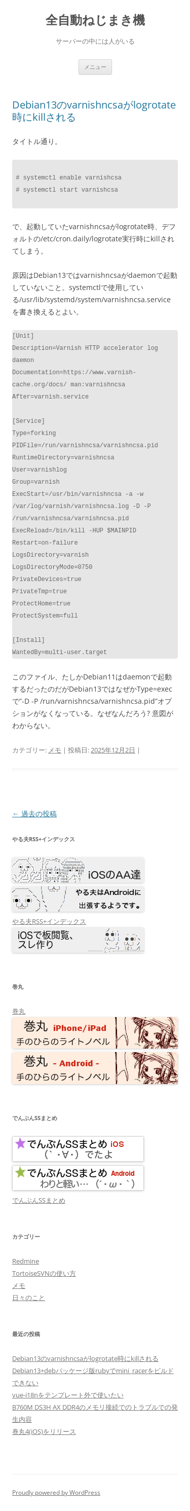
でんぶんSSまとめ (38, 1200)
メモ (54, 749)
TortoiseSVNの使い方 (44, 1273)
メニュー (95, 66)
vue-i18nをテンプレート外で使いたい (68, 1394)
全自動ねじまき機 (95, 20)
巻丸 (18, 1011)
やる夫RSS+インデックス (49, 921)
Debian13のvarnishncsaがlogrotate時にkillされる (94, 111)
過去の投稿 (34, 813)
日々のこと (28, 1297)
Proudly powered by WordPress (56, 1492)
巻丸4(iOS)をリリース (44, 1431)
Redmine (25, 1261)
